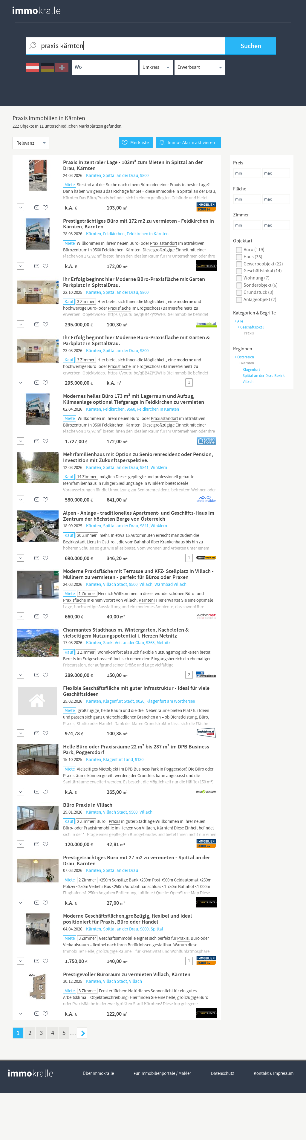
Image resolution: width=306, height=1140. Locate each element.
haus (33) (253, 257)
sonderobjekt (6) (261, 285)
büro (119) (254, 250)
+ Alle (239, 321)
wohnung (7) (257, 278)
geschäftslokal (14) (263, 271)
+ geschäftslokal (251, 327)
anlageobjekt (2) (260, 299)
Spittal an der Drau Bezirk (262, 375)
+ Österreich (244, 357)
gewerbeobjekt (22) (263, 264)
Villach (247, 381)
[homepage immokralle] (36, 10)
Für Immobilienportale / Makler (162, 1121)
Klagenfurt (250, 369)
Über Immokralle (98, 1121)
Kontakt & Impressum (274, 1121)
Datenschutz (222, 1121)
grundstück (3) (258, 292)
